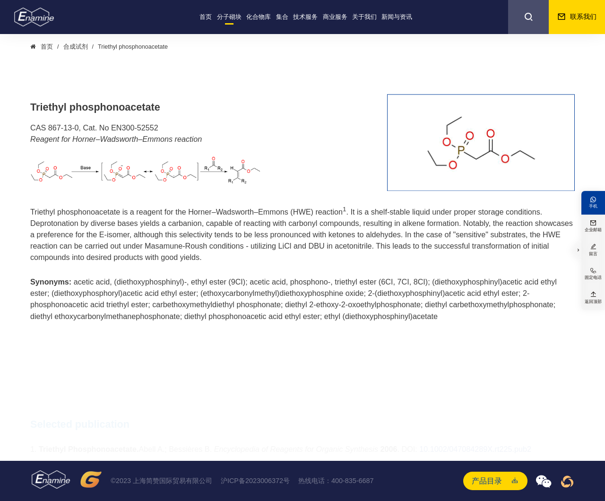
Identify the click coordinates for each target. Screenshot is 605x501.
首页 (205, 17)
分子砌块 (229, 17)
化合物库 (258, 17)
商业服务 (335, 17)
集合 (282, 17)
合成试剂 (75, 46)
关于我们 (364, 17)
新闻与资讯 (396, 17)
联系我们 (576, 17)
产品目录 (487, 480)
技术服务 (305, 17)
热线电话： (336, 481)
